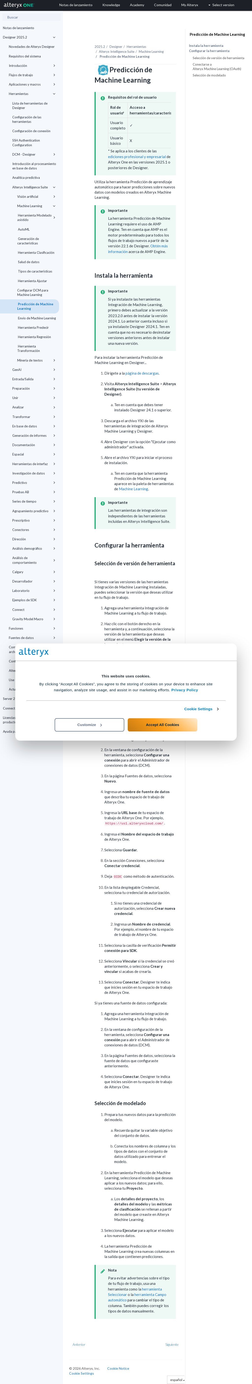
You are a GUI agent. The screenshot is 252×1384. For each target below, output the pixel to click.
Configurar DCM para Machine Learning (32, 292)
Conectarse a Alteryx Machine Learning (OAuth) (217, 66)
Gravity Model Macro (33, 619)
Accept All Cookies (162, 725)
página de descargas (142, 373)
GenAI (33, 370)
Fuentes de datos (32, 638)
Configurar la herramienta (209, 51)
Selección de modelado (209, 75)
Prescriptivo (33, 520)
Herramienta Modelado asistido (36, 217)
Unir (33, 398)
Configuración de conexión (31, 131)
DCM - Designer (33, 154)
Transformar (33, 417)
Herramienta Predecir (33, 327)
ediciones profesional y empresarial (137, 156)
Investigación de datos (33, 473)
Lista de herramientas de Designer (29, 105)
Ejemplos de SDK (33, 600)
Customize (89, 725)
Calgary (33, 572)
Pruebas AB (33, 492)
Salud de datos (28, 262)
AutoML (23, 229)
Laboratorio (33, 591)
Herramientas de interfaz (33, 464)
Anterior (79, 1344)
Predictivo (33, 483)
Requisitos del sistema (25, 56)
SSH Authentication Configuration (26, 142)
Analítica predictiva (26, 178)
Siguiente (172, 1344)
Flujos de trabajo (32, 75)
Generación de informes (33, 435)
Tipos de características (34, 271)
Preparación (33, 388)
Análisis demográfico (33, 548)
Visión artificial (36, 197)
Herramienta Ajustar (32, 281)
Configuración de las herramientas (26, 119)
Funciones (32, 628)
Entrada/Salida (33, 379)
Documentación (33, 445)
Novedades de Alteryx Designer (32, 47)
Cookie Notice (118, 1368)
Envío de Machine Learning (36, 318)
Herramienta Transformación (28, 348)
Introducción (32, 66)
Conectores (33, 530)
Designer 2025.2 (29, 37)
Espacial (33, 454)
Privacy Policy (184, 690)
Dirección (33, 539)
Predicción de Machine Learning (35, 306)
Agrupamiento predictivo (33, 511)
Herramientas (32, 94)
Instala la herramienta (206, 46)
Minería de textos (36, 360)
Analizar (33, 407)
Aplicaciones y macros (32, 84)
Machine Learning (36, 206)
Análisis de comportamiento (33, 560)
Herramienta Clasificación (35, 253)
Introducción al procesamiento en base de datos (34, 166)
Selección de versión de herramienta (218, 58)
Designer (116, 47)
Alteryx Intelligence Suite (33, 187)
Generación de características (28, 241)
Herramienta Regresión (34, 337)
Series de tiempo (33, 501)
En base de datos (33, 426)
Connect (33, 610)
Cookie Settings (198, 709)
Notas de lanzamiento (18, 28)
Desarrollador (33, 581)
